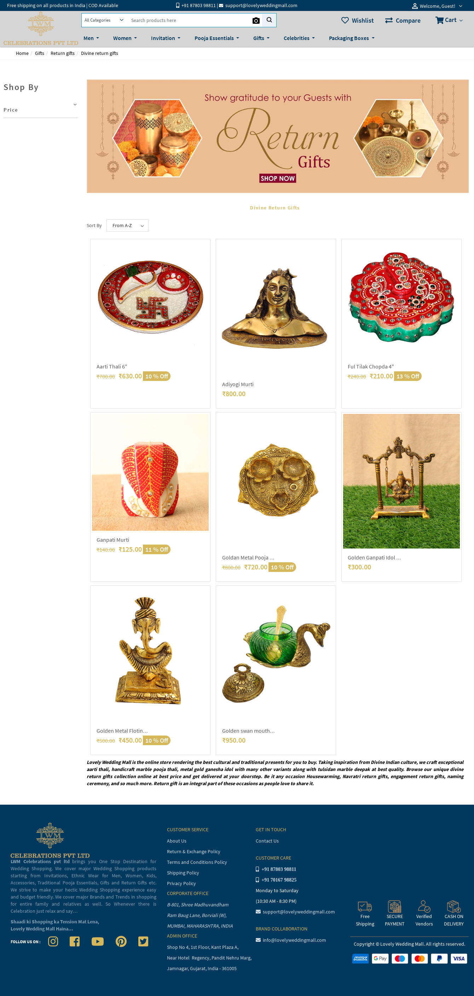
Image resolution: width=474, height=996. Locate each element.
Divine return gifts (99, 53)
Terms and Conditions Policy (197, 862)
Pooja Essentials (215, 37)
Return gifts (63, 53)
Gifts (259, 37)
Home (22, 53)
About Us (176, 841)
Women (123, 37)
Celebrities (297, 37)
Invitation (163, 37)
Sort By (94, 225)
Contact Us (267, 841)
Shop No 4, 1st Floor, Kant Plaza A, (203, 947)
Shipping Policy (183, 873)
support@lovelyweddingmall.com (295, 911)
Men (89, 37)
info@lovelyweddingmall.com (291, 940)
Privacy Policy (181, 883)
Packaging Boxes (349, 37)
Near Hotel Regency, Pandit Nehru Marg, (210, 958)
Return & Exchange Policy (193, 851)
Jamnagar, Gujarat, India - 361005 (202, 968)
